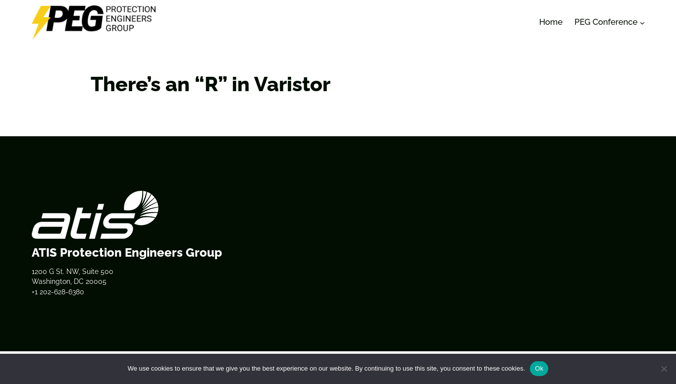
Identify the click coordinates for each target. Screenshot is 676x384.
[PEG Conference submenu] (642, 22)
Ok (539, 368)
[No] (664, 369)
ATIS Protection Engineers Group (127, 252)
